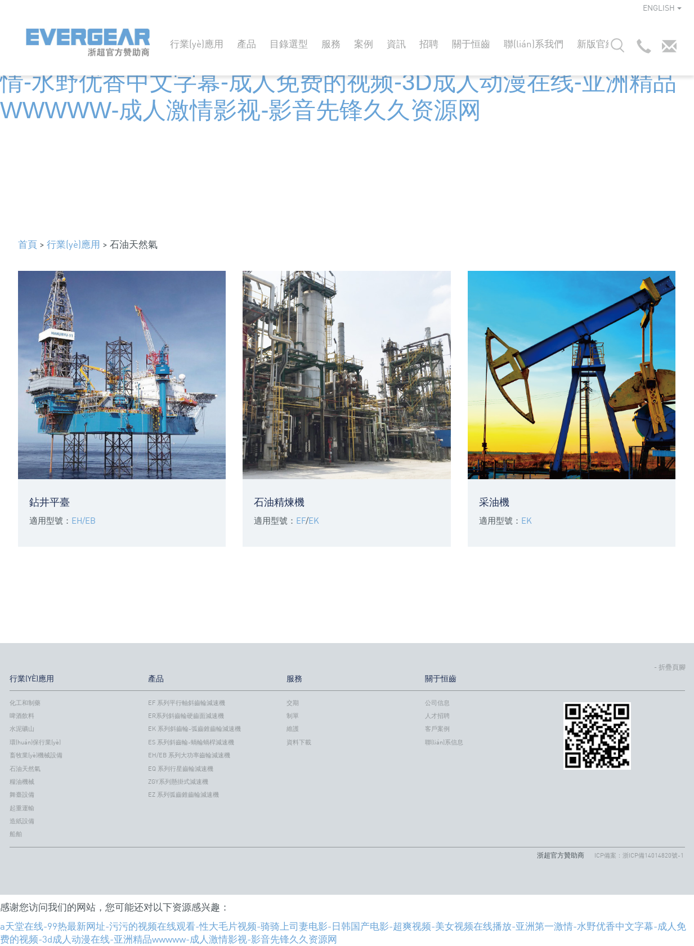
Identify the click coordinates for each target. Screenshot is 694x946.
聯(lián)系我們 (533, 44)
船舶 (16, 834)
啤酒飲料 (22, 716)
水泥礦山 (22, 729)
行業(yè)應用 (196, 44)
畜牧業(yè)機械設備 (36, 755)
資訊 (396, 44)
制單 (292, 716)
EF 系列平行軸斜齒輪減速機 (186, 703)
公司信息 (437, 703)
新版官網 (596, 44)
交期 (292, 703)
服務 (331, 44)
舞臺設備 (22, 794)
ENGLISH (662, 7)
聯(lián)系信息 (444, 742)
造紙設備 (22, 821)
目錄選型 (289, 44)
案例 (363, 44)
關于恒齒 (471, 44)
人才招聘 (437, 716)
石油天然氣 (25, 769)
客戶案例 (437, 729)
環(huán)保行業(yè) (35, 742)
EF (301, 520)
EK (313, 520)
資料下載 (298, 742)
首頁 (27, 244)
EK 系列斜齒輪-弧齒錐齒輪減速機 (194, 729)
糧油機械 (22, 782)
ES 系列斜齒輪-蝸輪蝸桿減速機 (191, 742)
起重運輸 (22, 808)
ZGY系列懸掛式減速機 (178, 782)
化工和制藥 (25, 703)
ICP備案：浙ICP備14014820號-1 (639, 855)
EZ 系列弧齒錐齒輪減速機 (183, 794)
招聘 (428, 44)
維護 (292, 729)
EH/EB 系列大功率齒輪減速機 (189, 755)
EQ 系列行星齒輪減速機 (180, 769)
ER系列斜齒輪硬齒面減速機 (186, 716)
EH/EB (83, 520)
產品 (246, 44)
